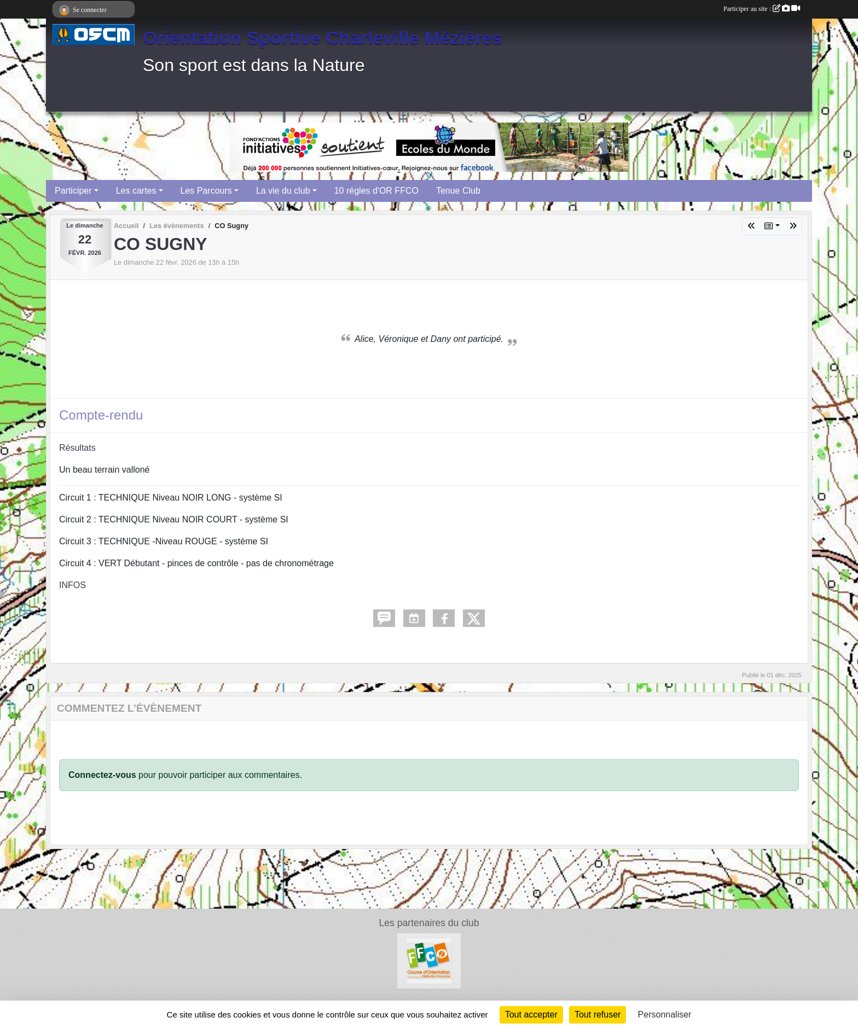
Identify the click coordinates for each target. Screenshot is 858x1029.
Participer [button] (73, 190)
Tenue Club (458, 190)
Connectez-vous (102, 775)
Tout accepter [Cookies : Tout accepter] (531, 1014)
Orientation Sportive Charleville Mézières (322, 37)
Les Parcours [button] (206, 190)
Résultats (77, 447)
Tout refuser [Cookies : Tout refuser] (598, 1014)
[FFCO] (429, 960)
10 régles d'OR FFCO (376, 190)
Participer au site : (761, 9)
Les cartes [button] (136, 190)
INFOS (72, 585)
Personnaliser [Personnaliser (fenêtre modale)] (665, 1014)
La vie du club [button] (283, 190)
